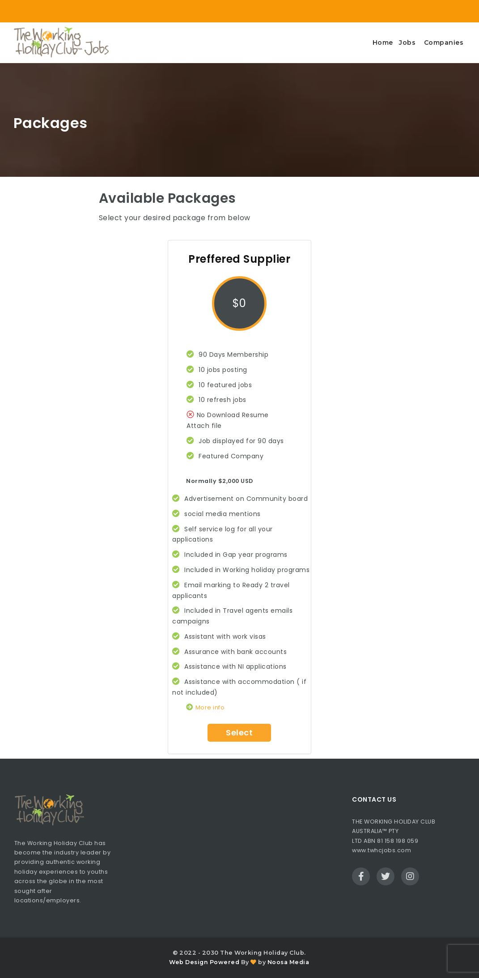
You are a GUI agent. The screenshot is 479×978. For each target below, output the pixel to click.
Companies (444, 42)
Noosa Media (288, 962)
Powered (225, 962)
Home (383, 42)
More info (205, 707)
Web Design (188, 962)
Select (239, 732)
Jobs (407, 42)
